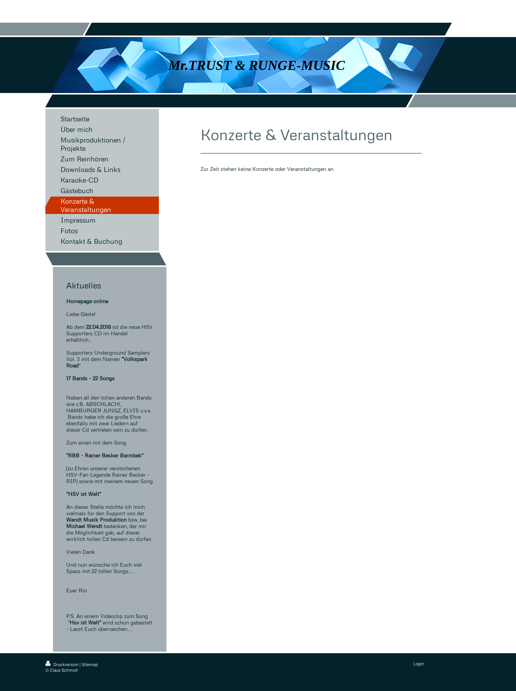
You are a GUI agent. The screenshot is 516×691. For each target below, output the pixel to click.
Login (418, 663)
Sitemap (90, 664)
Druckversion (62, 664)
